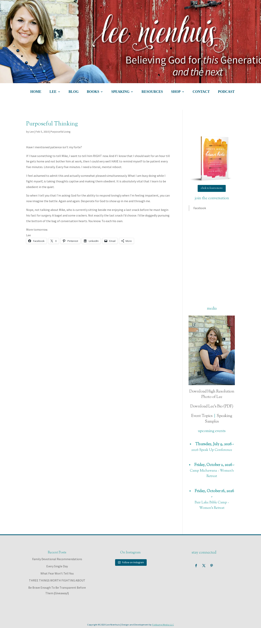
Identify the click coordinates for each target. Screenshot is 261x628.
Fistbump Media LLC (163, 624)
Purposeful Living (61, 131)
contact (201, 92)
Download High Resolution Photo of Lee (211, 394)
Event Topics (202, 416)
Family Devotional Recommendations (57, 559)
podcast (226, 92)
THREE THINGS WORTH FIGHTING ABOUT (57, 580)
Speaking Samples (218, 418)
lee (53, 92)
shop (176, 92)
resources (152, 92)
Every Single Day (57, 566)
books (93, 92)
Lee (32, 131)
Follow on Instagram (131, 562)
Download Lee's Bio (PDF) (211, 406)
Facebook (199, 208)
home (35, 92)
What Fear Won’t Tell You (57, 573)
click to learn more (212, 188)
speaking (120, 92)
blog (74, 92)
